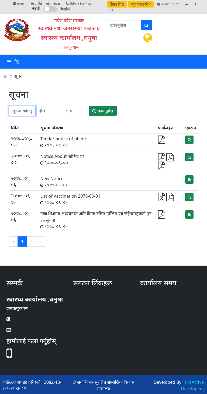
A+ (111, 10)
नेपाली (36, 8)
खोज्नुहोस (102, 111)
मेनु (13, 62)
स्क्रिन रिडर (117, 4)
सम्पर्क (18, 3)
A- (186, 4)
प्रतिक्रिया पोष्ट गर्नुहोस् (45, 3)
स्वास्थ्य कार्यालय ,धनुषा (69, 37)
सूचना (18, 76)
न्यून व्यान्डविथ (141, 4)
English (65, 8)
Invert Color (168, 4)
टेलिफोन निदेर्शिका (78, 3)
